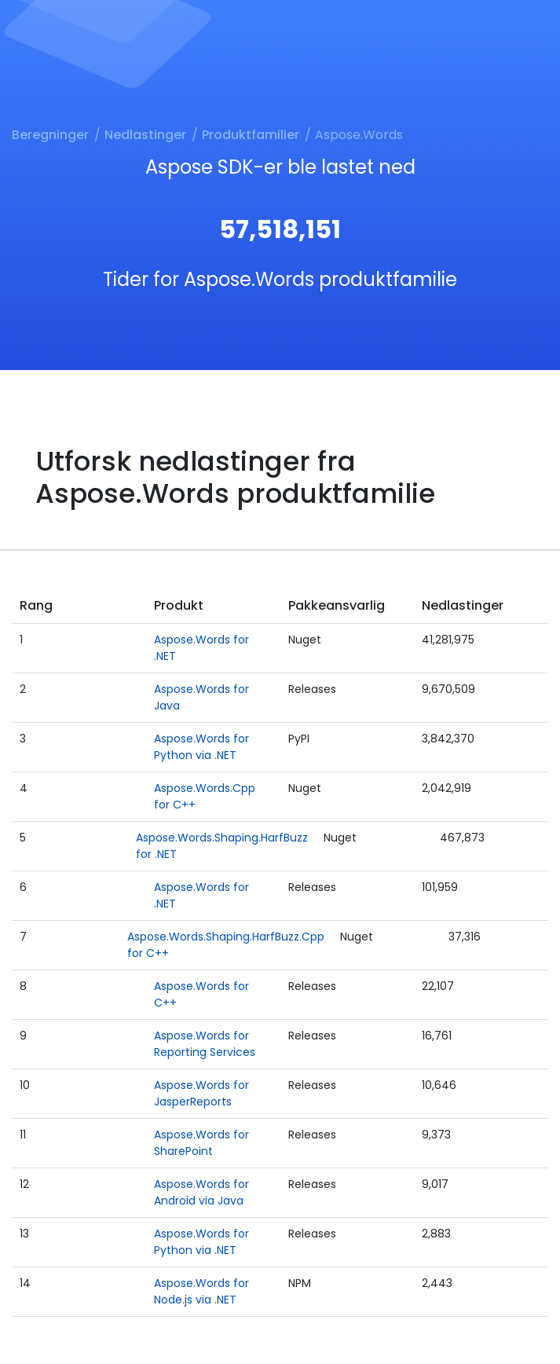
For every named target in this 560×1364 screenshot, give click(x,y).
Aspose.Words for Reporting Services (204, 1044)
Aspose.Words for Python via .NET (201, 747)
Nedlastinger (145, 135)
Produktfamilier (250, 135)
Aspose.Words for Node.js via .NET (201, 1291)
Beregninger (50, 135)
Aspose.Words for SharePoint (201, 1143)
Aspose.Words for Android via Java (201, 1192)
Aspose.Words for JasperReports (201, 1093)
